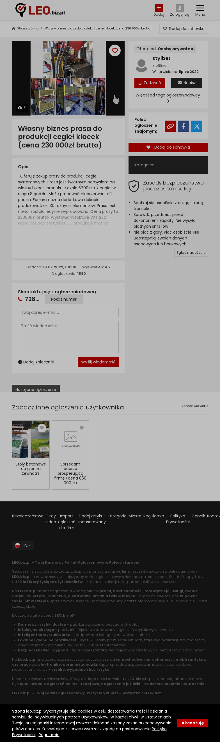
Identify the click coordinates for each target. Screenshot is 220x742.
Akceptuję (193, 723)
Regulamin (49, 735)
